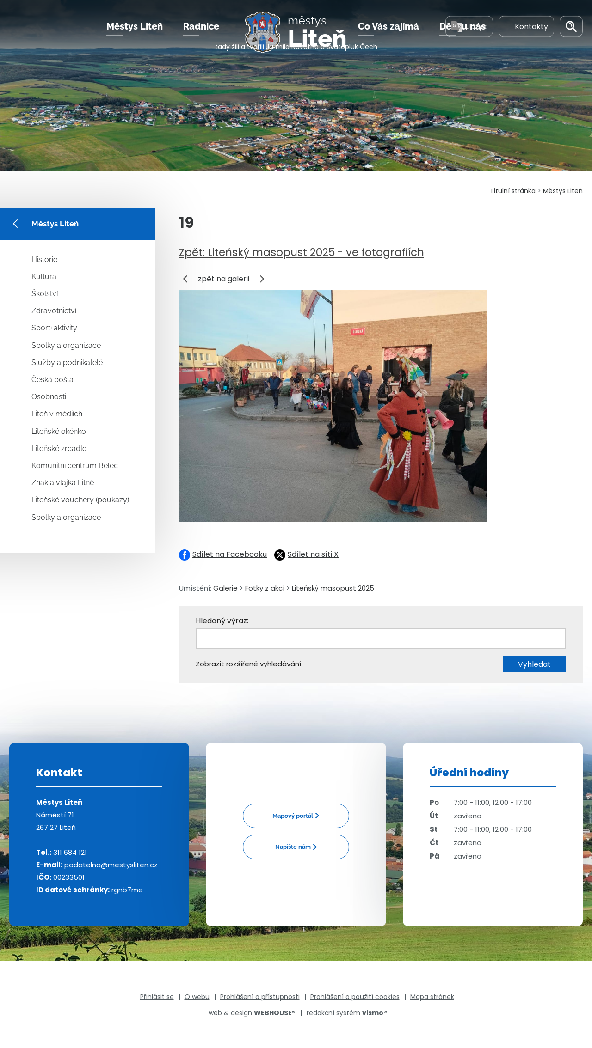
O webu (197, 996)
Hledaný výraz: (222, 620)
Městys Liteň (134, 36)
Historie (44, 259)
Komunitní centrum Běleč (74, 465)
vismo (374, 1013)
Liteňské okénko (58, 431)
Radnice (201, 36)
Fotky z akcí (264, 588)
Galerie (225, 588)
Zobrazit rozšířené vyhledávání (248, 664)
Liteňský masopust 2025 (333, 588)
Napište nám (293, 846)
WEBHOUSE (275, 1013)
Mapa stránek (432, 996)
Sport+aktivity (54, 327)
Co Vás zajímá (388, 36)
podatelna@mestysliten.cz (111, 865)
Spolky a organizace (66, 345)
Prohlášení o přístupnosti (260, 996)
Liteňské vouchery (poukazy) (80, 499)
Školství (44, 293)
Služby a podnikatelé (67, 362)
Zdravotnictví (53, 310)
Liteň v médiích (56, 413)
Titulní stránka (513, 190)
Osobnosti (48, 396)
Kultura (43, 276)
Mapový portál (292, 815)
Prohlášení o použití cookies (355, 996)
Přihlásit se (157, 996)
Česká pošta (52, 379)
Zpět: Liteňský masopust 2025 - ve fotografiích (301, 252)
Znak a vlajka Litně (62, 482)
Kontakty (526, 36)
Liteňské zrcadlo (59, 448)
